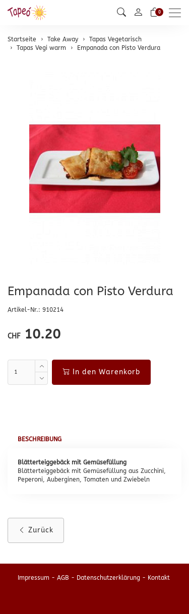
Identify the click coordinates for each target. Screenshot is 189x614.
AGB (63, 577)
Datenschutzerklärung (108, 577)
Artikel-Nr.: (24, 309)
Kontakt (159, 577)
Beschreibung (39, 439)
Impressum (33, 577)
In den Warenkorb (101, 372)
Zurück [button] (35, 530)
